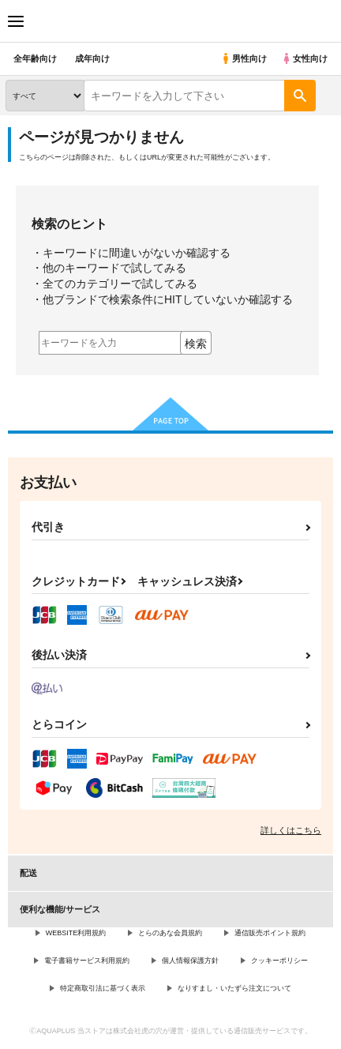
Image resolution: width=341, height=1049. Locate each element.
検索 (196, 343)
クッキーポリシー (279, 960)
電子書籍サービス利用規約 (86, 960)
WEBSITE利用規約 (76, 933)
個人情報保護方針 (190, 960)
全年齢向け (35, 58)
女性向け (304, 58)
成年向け (92, 58)
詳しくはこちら (290, 830)
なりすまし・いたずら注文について (234, 988)
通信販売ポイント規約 (269, 933)
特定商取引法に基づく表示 (102, 988)
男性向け (243, 58)
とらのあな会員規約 (170, 933)
